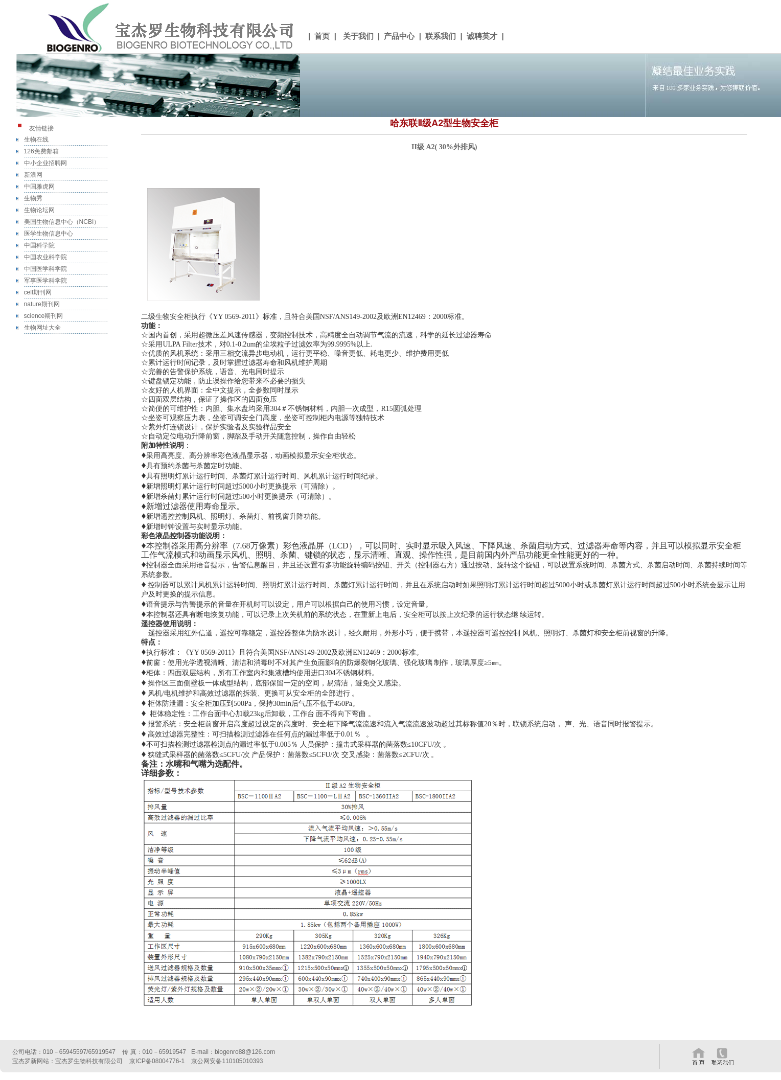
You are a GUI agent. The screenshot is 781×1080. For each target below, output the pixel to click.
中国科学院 (39, 245)
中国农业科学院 (45, 257)
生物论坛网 (39, 210)
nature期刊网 (42, 304)
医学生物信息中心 (48, 233)
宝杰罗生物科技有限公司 (89, 1061)
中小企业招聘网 (45, 163)
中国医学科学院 (45, 268)
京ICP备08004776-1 (157, 1061)
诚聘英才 (482, 36)
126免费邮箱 (41, 151)
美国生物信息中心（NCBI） (62, 221)
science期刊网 (43, 315)
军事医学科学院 (45, 280)
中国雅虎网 (39, 186)
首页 (322, 36)
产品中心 (399, 36)
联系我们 (440, 36)
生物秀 (33, 198)
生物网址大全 (42, 327)
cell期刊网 (38, 292)
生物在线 (36, 139)
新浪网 (33, 174)
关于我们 (358, 36)
